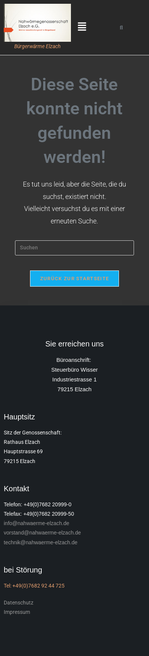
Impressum (17, 612)
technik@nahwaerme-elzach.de (40, 542)
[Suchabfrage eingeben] (74, 247)
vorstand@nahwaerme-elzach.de (42, 533)
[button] (82, 27)
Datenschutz (18, 603)
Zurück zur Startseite (74, 278)
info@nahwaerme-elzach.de (36, 523)
